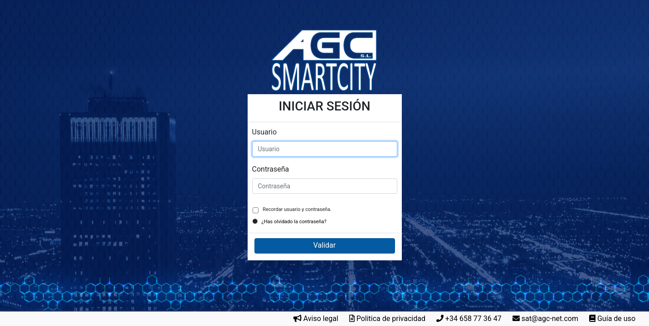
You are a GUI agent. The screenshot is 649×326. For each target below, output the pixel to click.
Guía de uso (616, 318)
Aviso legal (320, 318)
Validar (324, 245)
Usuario (264, 132)
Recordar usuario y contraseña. (297, 209)
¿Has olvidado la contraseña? (294, 222)
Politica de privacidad (390, 318)
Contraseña (270, 169)
